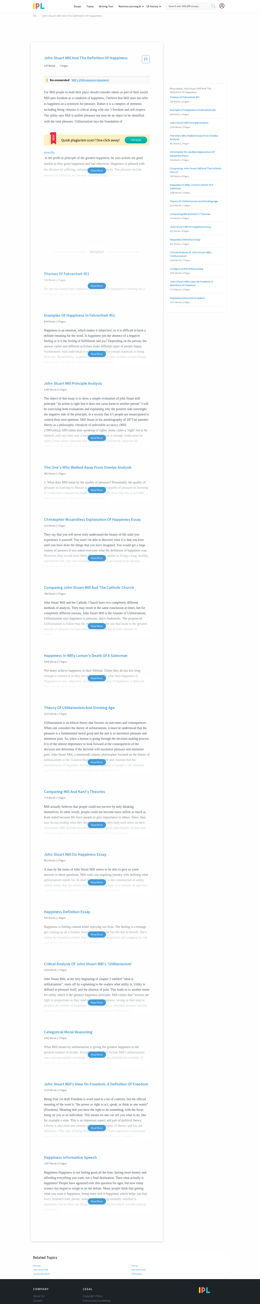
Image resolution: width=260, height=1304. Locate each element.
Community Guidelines (97, 1301)
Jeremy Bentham (41, 1273)
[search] (213, 6)
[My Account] (223, 5)
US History (152, 6)
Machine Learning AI (130, 6)
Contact (38, 1301)
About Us (38, 1296)
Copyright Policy (92, 1296)
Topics (91, 6)
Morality (37, 1265)
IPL (35, 15)
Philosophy (136, 1273)
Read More (97, 285)
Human (135, 1265)
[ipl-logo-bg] (40, 5)
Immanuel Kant (139, 1269)
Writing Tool (107, 6)
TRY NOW (136, 140)
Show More (97, 170)
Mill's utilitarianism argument (90, 80)
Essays (79, 6)
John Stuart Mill (40, 1269)
